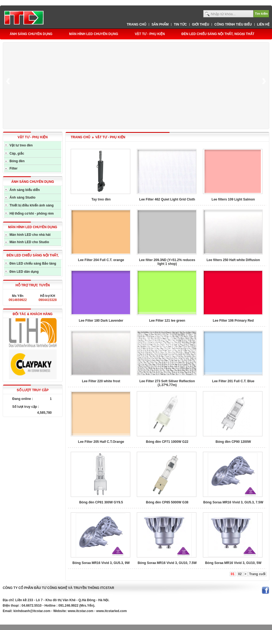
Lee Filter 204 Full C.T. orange (101, 260)
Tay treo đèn (100, 199)
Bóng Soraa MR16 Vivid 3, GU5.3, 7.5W (233, 502)
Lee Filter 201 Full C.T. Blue (233, 381)
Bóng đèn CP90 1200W (233, 442)
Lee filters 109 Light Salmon (233, 199)
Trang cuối (257, 574)
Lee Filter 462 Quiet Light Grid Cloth (167, 199)
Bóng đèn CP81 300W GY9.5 (101, 502)
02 (240, 574)
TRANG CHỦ (80, 137)
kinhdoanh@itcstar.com (31, 611)
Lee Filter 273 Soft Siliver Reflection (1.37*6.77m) (167, 383)
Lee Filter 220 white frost (101, 381)
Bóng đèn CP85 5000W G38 (167, 502)
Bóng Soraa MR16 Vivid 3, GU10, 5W (233, 563)
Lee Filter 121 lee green (167, 320)
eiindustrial (11, 619)
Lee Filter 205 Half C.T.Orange (101, 442)
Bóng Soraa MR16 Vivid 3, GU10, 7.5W (167, 563)
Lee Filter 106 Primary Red (233, 320)
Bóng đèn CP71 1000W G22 (167, 442)
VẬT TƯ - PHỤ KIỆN (110, 137)
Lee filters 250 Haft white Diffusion (233, 260)
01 (232, 574)
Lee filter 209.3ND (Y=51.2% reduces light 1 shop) (167, 262)
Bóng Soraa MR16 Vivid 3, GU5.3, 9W (101, 563)
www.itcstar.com (80, 611)
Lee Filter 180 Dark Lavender (101, 320)
